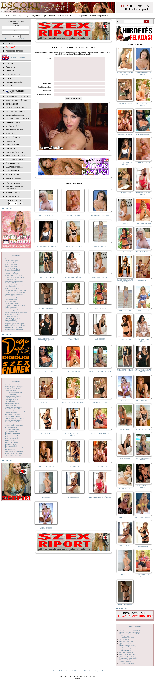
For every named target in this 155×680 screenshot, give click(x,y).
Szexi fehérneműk (14, 130)
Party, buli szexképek (12, 398)
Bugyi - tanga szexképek (13, 275)
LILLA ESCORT (73, 471)
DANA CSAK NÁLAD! (73, 251)
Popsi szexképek (10, 405)
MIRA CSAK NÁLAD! (46, 282)
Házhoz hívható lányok (17, 96)
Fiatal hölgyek (13, 137)
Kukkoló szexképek (11, 316)
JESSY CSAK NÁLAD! (100, 282)
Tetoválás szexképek (12, 438)
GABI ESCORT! (125, 517)
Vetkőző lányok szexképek (14, 451)
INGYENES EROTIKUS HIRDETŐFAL (14, 188)
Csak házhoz (12, 104)
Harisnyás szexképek (12, 303)
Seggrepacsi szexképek (13, 414)
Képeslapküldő (81, 15)
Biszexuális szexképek (12, 270)
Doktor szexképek (11, 287)
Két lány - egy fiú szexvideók (129, 636)
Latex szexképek (10, 320)
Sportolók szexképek (12, 422)
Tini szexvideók (124, 660)
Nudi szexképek (10, 394)
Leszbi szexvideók (125, 650)
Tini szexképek (10, 440)
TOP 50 (8, 78)
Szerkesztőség (93, 671)
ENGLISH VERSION (17, 57)
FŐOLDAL (10, 43)
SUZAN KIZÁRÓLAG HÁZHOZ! (46, 344)
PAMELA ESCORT (100, 471)
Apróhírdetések (49, 15)
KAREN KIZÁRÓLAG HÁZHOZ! (73, 439)
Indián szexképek (11, 307)
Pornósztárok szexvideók (127, 658)
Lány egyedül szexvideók (128, 647)
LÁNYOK (9, 63)
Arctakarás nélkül (15, 152)
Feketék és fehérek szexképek (15, 292)
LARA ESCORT (100, 313)
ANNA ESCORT (125, 339)
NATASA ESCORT (73, 220)
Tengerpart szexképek (12, 435)
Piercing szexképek (11, 400)
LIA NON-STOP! (100, 251)
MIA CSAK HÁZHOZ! (143, 517)
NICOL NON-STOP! (46, 220)
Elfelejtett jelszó (20, 39)
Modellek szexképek (12, 385)
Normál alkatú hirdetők (17, 119)
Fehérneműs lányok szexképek (15, 290)
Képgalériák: (16, 255)
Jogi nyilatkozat (52, 671)
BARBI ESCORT (73, 313)
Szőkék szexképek (11, 427)
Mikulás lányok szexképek (14, 329)
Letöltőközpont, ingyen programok (26, 15)
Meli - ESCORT (125, 429)
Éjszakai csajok (13, 163)
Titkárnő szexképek (11, 442)
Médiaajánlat (103, 671)
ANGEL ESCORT (73, 502)
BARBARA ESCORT (46, 313)
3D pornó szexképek (12, 259)
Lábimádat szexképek (12, 318)
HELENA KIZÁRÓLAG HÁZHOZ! (143, 487)
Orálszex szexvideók (126, 652)
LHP (7, 15)
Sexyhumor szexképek (12, 416)
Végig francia (12, 145)
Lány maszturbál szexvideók (129, 649)
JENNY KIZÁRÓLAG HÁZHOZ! (46, 251)
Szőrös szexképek (11, 431)
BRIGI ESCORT (143, 310)
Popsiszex (10, 141)
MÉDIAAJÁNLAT (12, 196)
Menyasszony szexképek (13, 327)
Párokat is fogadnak (16, 156)
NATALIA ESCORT (46, 376)
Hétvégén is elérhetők (16, 108)
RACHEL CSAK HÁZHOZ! (73, 282)
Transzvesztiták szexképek (14, 448)
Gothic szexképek (11, 298)
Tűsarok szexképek (11, 450)
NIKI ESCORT (46, 502)
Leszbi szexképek (11, 322)
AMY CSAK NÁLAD (46, 471)
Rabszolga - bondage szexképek (16, 411)
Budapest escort (14, 178)
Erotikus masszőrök (15, 111)
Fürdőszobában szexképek (14, 294)
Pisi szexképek (10, 401)
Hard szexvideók (125, 643)
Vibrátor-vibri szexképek (13, 453)
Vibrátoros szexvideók (127, 663)
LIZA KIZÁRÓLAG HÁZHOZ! (100, 502)
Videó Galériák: (135, 627)
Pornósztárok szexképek (13, 407)
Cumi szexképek (10, 283)
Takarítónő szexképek (12, 433)
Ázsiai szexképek (11, 266)
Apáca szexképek (11, 264)
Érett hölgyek (13, 133)
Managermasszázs (14, 167)
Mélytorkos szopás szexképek (15, 325)
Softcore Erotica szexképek (14, 418)
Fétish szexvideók (125, 639)
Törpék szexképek (11, 444)
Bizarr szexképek (11, 272)
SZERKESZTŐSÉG (13, 192)
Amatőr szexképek (11, 261)
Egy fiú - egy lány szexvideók (129, 630)
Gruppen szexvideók (126, 641)
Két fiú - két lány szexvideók (129, 634)
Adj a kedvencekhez (81, 671)
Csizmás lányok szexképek (14, 281)
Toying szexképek (11, 446)
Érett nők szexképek (12, 288)
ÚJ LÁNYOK (10, 67)
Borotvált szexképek (12, 274)
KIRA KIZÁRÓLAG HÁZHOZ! (100, 376)
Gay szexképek (10, 296)
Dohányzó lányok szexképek (14, 285)
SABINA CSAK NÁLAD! (100, 438)
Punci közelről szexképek (13, 409)
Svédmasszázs (12, 171)
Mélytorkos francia (15, 159)
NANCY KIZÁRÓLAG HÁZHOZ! (125, 74)
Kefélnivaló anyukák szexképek (16, 312)
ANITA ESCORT (46, 532)
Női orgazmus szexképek (13, 392)
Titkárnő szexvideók (126, 662)
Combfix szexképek (12, 279)
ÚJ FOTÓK (10, 71)
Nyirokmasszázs (13, 174)
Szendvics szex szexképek (14, 425)
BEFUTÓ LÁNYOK (13, 75)
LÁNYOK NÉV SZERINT (15, 183)
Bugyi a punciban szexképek (14, 277)
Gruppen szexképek (11, 299)
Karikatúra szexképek (12, 309)
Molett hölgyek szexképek (14, 387)
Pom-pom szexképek (12, 403)
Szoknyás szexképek (12, 429)
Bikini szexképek (11, 268)
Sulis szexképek (10, 424)
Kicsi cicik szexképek (12, 314)
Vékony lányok (13, 122)
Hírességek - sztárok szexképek (15, 305)
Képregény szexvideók (127, 645)
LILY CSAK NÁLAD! (73, 376)
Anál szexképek (10, 262)
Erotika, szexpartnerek (99, 15)
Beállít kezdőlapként (66, 671)
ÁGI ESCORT (100, 343)
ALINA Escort (46, 438)
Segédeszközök (13, 126)
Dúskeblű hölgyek (15, 115)
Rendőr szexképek (11, 412)
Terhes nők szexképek (12, 437)
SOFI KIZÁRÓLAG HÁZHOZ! (73, 407)
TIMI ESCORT (46, 407)
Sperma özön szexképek (13, 420)
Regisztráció (9, 39)
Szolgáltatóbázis (64, 15)
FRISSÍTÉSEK (11, 86)
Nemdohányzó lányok (16, 100)
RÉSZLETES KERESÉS (14, 51)
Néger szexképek (11, 390)
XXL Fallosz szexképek (13, 455)
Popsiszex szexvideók (126, 656)
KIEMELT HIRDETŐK (14, 82)
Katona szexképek (11, 311)
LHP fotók (10, 148)
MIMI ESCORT (125, 193)
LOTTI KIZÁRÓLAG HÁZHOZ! (100, 220)
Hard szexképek (10, 301)
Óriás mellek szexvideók (127, 654)
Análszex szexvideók (126, 637)
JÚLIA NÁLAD (73, 343)
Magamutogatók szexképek (14, 324)
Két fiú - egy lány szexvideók (129, 632)
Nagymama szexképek (12, 388)
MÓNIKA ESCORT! (100, 407)
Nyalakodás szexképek (13, 396)
